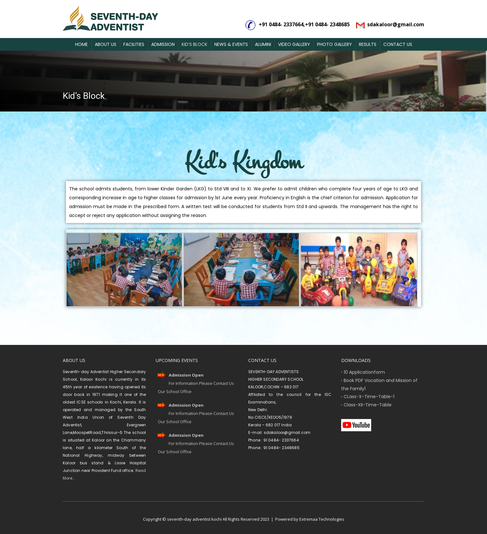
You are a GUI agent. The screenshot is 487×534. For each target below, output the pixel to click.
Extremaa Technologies (321, 519)
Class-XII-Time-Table (368, 405)
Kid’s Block (194, 44)
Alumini (263, 44)
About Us (105, 44)
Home (81, 44)
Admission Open (186, 375)
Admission (163, 44)
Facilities (133, 44)
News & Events (231, 44)
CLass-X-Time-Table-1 (369, 396)
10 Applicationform (364, 372)
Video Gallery (294, 44)
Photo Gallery (334, 44)
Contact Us (397, 44)
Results (367, 44)
